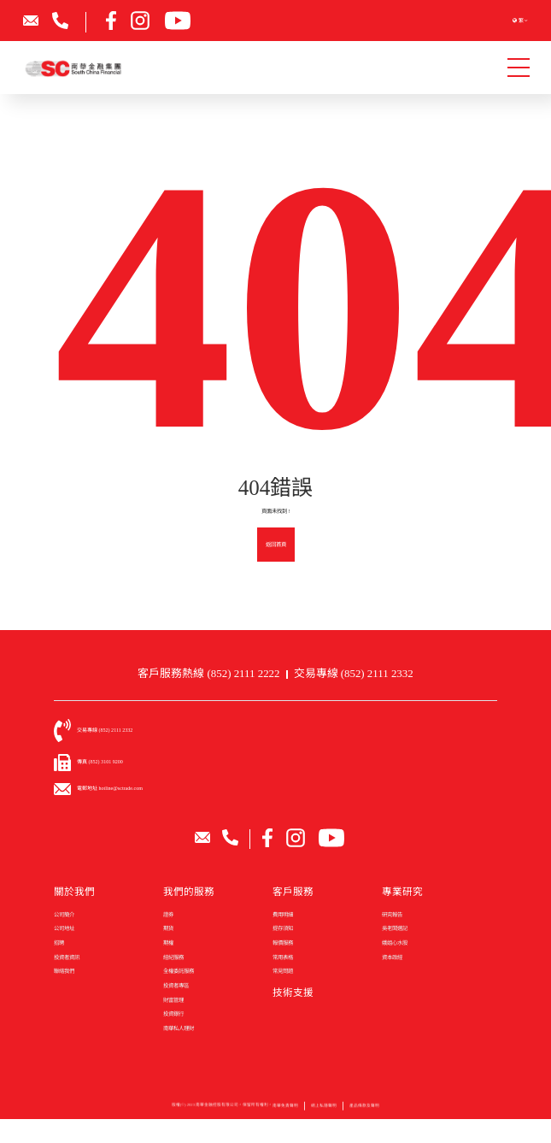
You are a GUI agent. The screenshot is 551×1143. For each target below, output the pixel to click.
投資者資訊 (66, 957)
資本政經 (392, 957)
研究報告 (392, 914)
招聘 (59, 943)
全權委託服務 (178, 971)
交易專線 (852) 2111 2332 (353, 674)
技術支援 (293, 993)
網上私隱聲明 (324, 1110)
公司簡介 (64, 914)
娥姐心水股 (394, 943)
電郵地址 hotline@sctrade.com (110, 788)
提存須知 (283, 928)
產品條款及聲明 (364, 1110)
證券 (168, 914)
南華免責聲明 (285, 1110)
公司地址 (64, 928)
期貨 (168, 928)
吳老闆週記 (394, 928)
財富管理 (173, 1000)
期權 (168, 943)
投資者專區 (176, 985)
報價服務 (283, 943)
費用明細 (283, 914)
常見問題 (283, 971)
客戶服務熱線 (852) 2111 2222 (208, 674)
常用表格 (283, 957)
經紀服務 (173, 957)
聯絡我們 (64, 971)
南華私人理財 (178, 1028)
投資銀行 (173, 1013)
